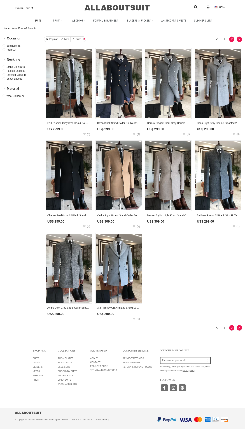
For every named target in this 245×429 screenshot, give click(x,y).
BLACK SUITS (65, 362)
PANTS (36, 362)
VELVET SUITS (65, 375)
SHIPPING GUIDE (131, 362)
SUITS (36, 358)
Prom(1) (11, 49)
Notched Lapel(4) (16, 74)
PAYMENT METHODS (133, 358)
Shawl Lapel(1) (14, 78)
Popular (53, 39)
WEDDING (38, 375)
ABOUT (94, 358)
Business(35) (13, 45)
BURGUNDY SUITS (67, 371)
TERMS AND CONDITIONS (103, 370)
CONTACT (95, 362)
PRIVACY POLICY (99, 366)
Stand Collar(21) (15, 66)
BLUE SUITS (64, 367)
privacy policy (189, 370)
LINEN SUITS (64, 380)
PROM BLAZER (65, 358)
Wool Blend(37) (15, 96)
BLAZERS (38, 367)
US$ (219, 7)
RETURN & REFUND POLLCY (137, 367)
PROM (36, 380)
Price (80, 39)
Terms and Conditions (81, 419)
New (66, 39)
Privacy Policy (102, 419)
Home (6, 28)
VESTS (36, 371)
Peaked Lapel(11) (16, 70)
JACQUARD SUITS (67, 384)
